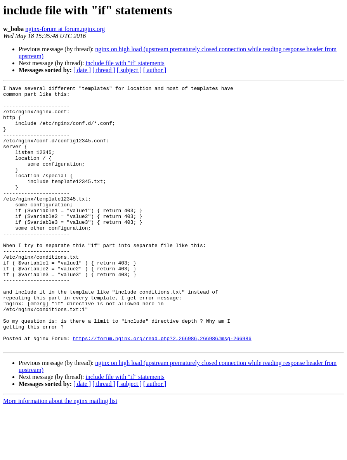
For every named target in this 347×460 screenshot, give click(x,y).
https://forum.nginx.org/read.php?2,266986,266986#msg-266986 (162, 389)
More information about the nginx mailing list (60, 453)
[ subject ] (129, 70)
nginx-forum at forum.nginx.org (65, 29)
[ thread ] (103, 70)
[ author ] (155, 70)
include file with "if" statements (124, 63)
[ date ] (82, 70)
